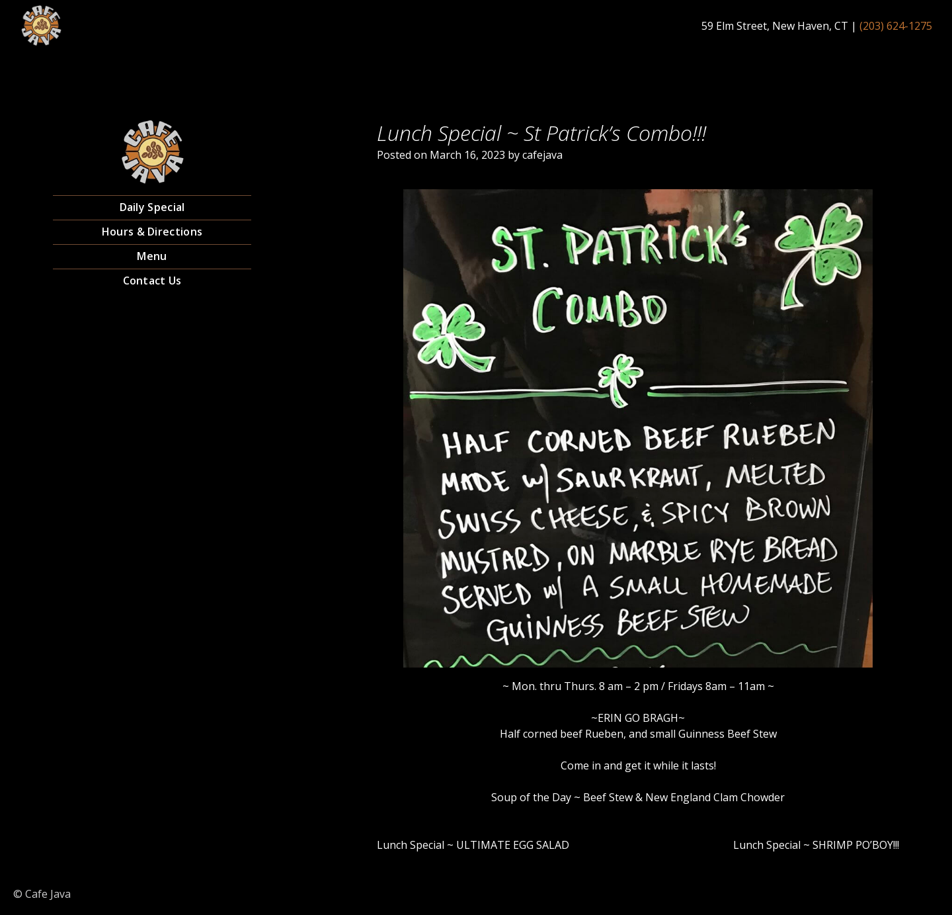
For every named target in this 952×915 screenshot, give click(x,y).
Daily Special (152, 207)
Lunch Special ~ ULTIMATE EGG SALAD (473, 845)
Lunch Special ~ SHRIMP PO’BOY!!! (816, 845)
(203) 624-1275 (895, 26)
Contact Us (152, 280)
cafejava (542, 155)
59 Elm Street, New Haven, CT (774, 26)
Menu (152, 256)
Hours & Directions (152, 231)
